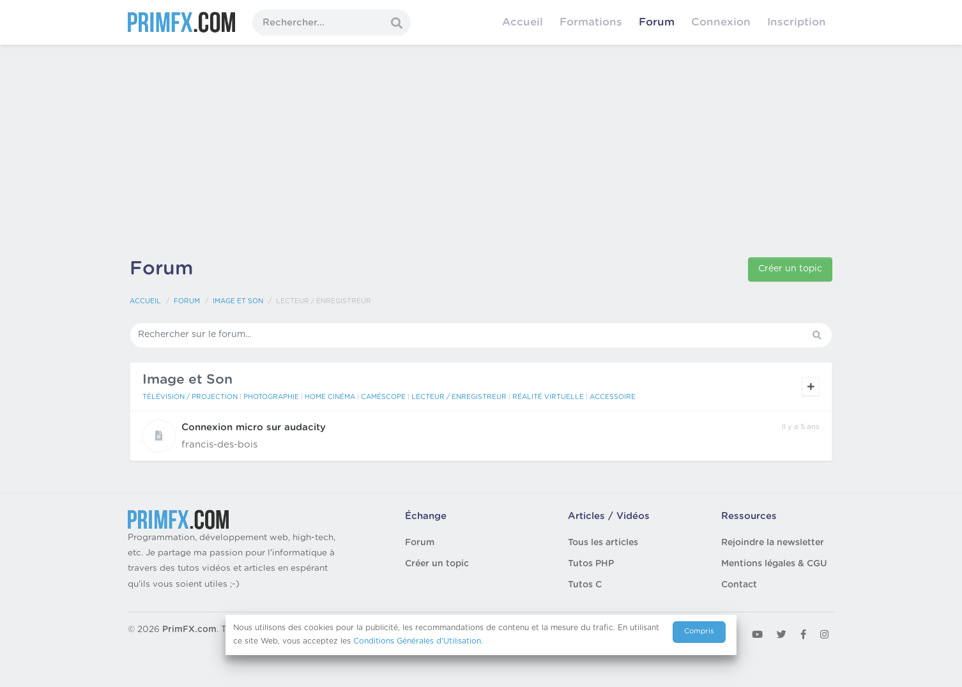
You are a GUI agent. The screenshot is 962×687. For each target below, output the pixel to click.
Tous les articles (603, 542)
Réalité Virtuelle (548, 397)
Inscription (796, 22)
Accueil (522, 22)
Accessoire (613, 397)
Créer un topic (790, 268)
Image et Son (238, 301)
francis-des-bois (219, 444)
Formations (591, 22)
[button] (818, 335)
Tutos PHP (591, 563)
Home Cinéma (330, 397)
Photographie (271, 397)
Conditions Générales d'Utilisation (417, 641)
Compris (699, 631)
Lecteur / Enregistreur (459, 397)
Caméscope (383, 397)
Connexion (721, 22)
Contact (739, 584)
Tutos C (585, 584)
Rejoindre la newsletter (772, 542)
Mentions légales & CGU (774, 563)
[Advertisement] (481, 153)
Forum (657, 22)
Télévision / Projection (190, 397)
